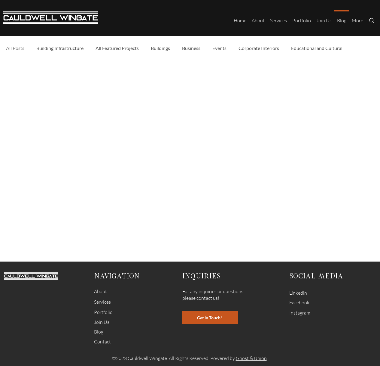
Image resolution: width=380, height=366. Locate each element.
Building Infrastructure (60, 48)
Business (191, 48)
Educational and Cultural (316, 48)
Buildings (160, 48)
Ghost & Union (251, 358)
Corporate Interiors (259, 48)
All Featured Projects (117, 48)
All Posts (15, 48)
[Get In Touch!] (210, 317)
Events (219, 48)
